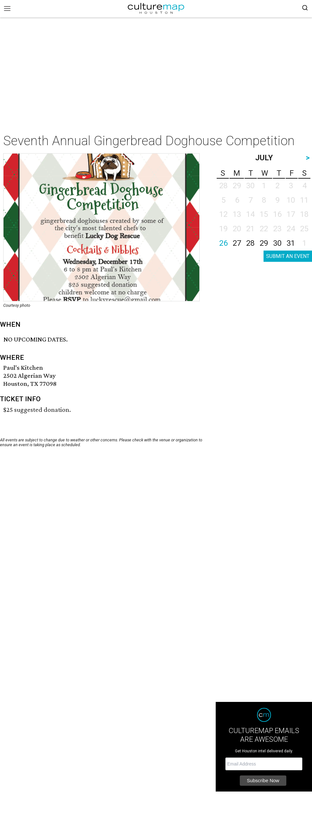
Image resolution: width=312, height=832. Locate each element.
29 (264, 243)
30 (277, 243)
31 (291, 243)
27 (237, 243)
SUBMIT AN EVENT (287, 256)
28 (250, 243)
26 (223, 243)
